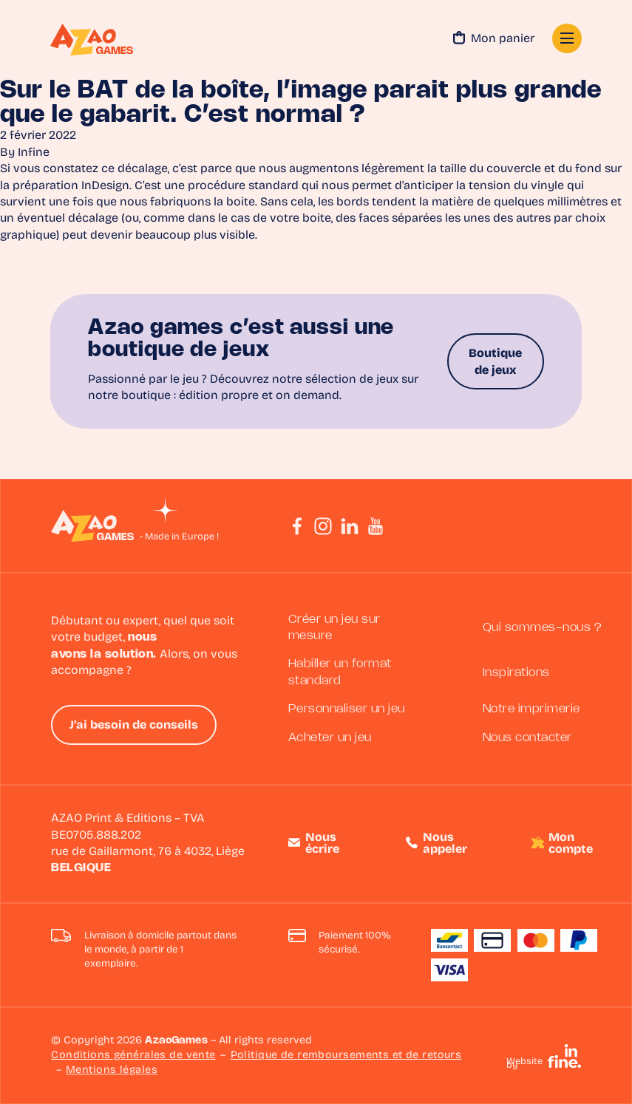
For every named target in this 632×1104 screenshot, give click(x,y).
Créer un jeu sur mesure (334, 627)
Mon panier (493, 40)
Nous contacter (527, 737)
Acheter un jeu (330, 737)
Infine (34, 153)
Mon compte (570, 844)
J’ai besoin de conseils (133, 726)
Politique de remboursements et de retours (346, 1055)
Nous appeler (445, 844)
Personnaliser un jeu (346, 709)
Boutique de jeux (495, 362)
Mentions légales (111, 1070)
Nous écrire (322, 844)
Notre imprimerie (531, 709)
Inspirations (516, 672)
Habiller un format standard (340, 672)
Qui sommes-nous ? (542, 627)
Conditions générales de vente (133, 1055)
